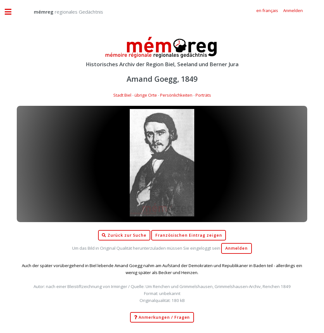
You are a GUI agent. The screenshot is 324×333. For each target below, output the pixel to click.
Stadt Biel (122, 95)
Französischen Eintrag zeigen (188, 235)
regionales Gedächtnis (62, 12)
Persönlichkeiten (176, 95)
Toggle (11, 12)
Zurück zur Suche (124, 235)
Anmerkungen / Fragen (162, 317)
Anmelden (236, 248)
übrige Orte (145, 95)
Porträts (203, 95)
